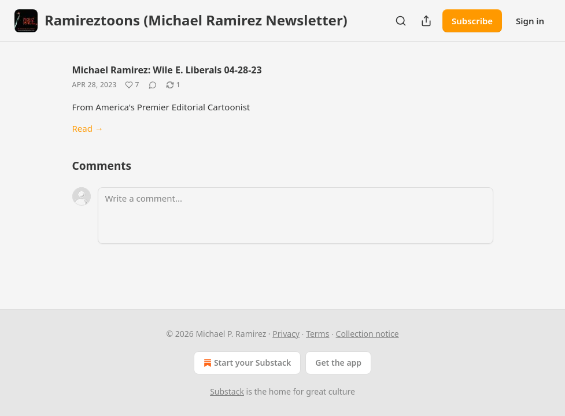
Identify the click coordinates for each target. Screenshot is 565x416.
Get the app (338, 362)
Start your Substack (246, 362)
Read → (88, 128)
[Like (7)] (132, 85)
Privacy (286, 333)
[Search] (400, 20)
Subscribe (472, 21)
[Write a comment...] (295, 215)
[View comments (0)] (152, 85)
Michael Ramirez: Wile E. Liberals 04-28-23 (167, 70)
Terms (317, 333)
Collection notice (367, 333)
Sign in (530, 21)
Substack (227, 391)
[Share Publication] (426, 20)
